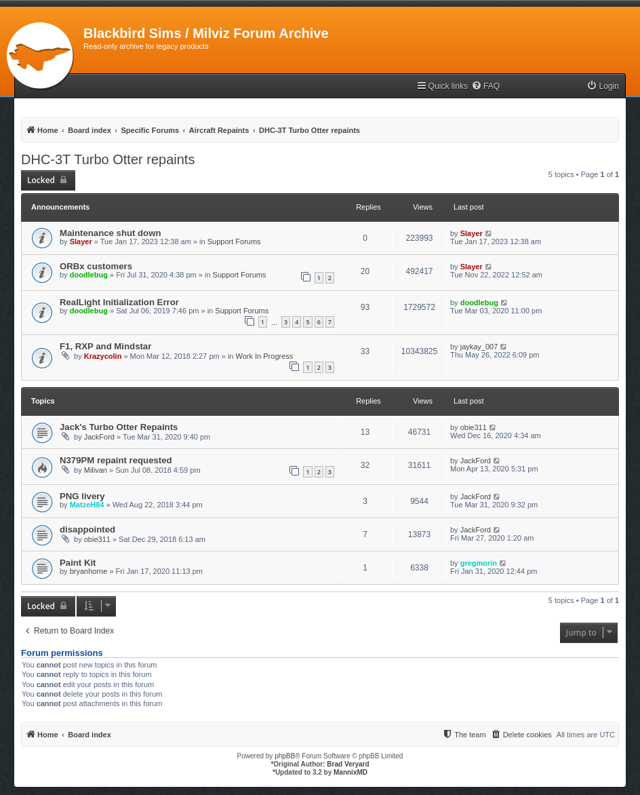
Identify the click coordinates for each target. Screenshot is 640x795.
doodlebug (89, 275)
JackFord (99, 437)
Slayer (81, 241)
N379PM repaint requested (116, 460)
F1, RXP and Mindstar (105, 346)
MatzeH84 (87, 505)
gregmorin (478, 563)
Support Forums (234, 241)
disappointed (87, 529)
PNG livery (82, 496)
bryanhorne (89, 571)
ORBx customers (96, 266)
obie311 (473, 427)
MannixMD (350, 772)
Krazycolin (103, 356)
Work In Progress (265, 356)
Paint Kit (78, 563)
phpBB (285, 756)
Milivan (95, 470)
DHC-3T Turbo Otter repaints (108, 159)
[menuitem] (485, 86)
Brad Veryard (348, 764)
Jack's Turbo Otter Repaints (119, 427)
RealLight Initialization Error (119, 302)
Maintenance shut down (110, 233)
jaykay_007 (479, 347)
